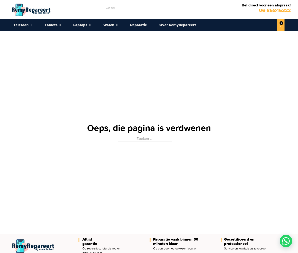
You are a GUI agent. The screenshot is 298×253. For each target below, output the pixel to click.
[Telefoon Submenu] (31, 25)
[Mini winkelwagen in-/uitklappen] (280, 25)
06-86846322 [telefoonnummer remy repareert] (275, 10)
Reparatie (138, 25)
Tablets (51, 25)
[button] (286, 241)
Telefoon (21, 25)
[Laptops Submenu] (90, 25)
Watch (108, 25)
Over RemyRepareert (177, 25)
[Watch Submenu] (117, 25)
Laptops (80, 25)
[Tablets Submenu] (60, 25)
